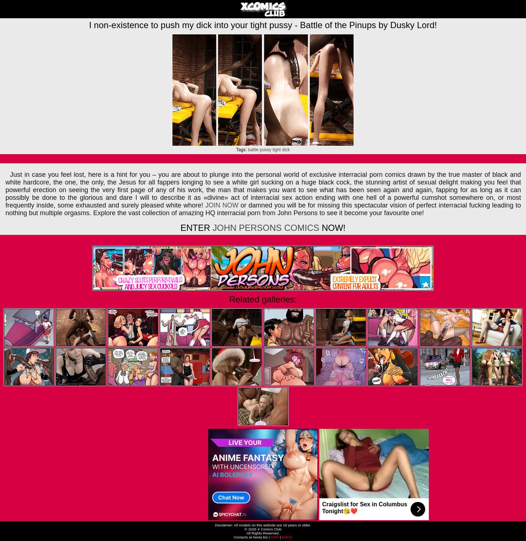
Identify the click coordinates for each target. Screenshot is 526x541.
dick (286, 149)
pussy (265, 149)
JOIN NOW (222, 205)
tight (276, 149)
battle (253, 149)
